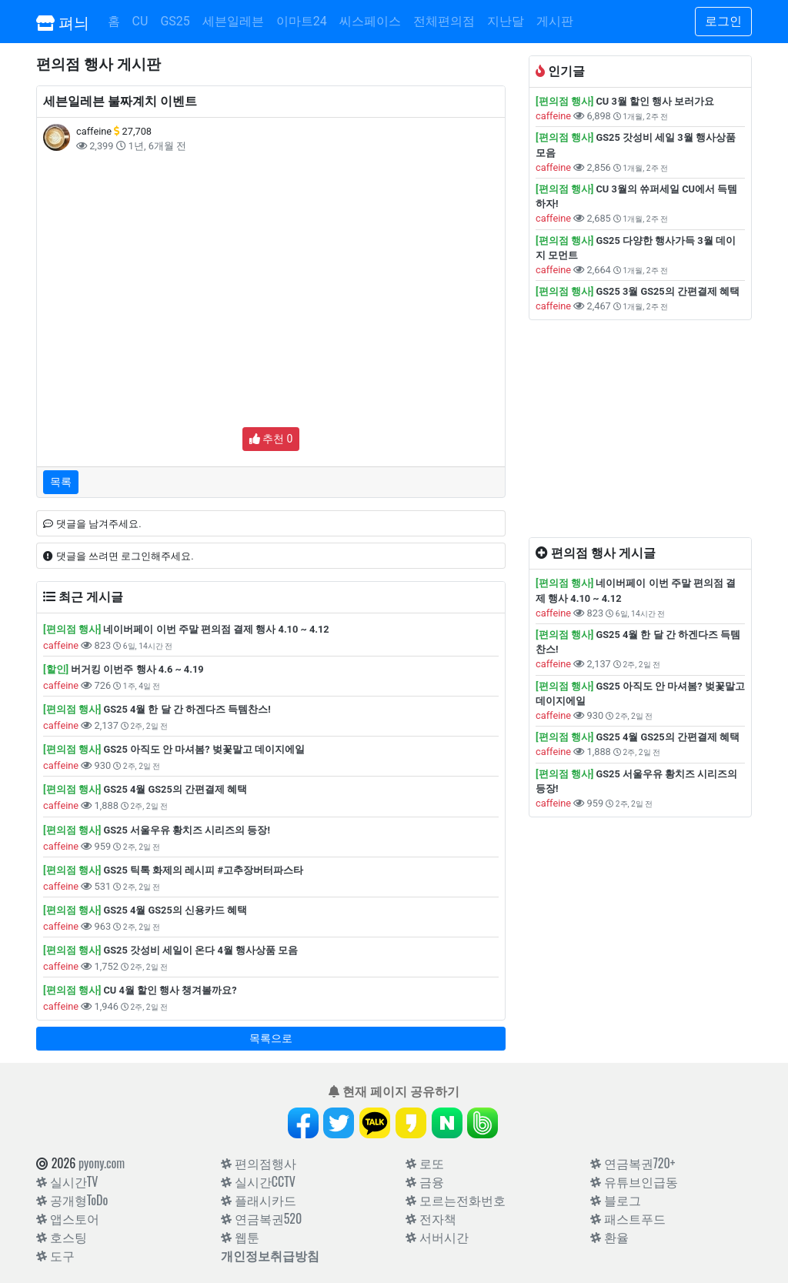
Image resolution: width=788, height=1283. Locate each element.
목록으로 (270, 1038)
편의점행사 (258, 1163)
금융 (425, 1181)
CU (140, 21)
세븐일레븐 (233, 21)
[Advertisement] (271, 273)
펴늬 (62, 21)
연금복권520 (261, 1218)
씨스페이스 (370, 21)
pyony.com (101, 1163)
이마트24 (301, 21)
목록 (61, 482)
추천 (271, 439)
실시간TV (67, 1181)
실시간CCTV (258, 1181)
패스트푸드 (628, 1218)
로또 (425, 1163)
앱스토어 (67, 1218)
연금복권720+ (632, 1163)
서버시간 (437, 1237)
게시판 (554, 21)
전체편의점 (444, 21)
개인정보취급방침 (270, 1255)
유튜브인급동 (634, 1181)
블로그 (615, 1200)
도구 (55, 1255)
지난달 (505, 21)
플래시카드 (258, 1200)
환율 (609, 1237)
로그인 (723, 21)
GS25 (174, 21)
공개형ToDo (72, 1200)
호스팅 (61, 1237)
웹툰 (240, 1237)
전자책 (431, 1218)
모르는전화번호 (456, 1200)
